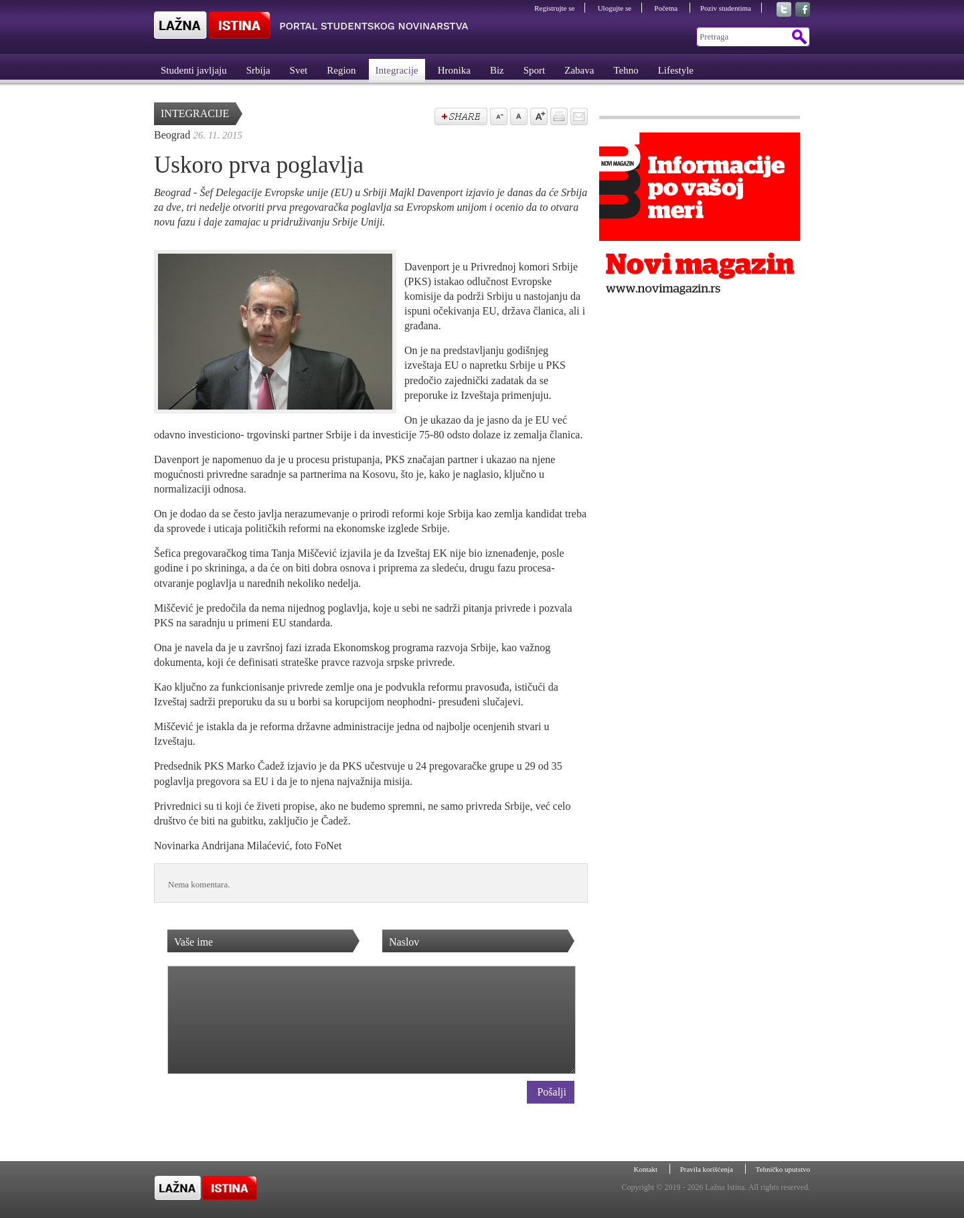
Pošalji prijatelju (578, 118)
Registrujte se (554, 8)
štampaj (558, 118)
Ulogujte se (614, 8)
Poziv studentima (725, 8)
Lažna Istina (311, 25)
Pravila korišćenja (707, 1169)
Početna (666, 8)
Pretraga (798, 37)
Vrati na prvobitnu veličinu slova (517, 118)
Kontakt (646, 1169)
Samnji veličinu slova (497, 118)
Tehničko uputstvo (783, 1169)
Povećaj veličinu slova (538, 118)
